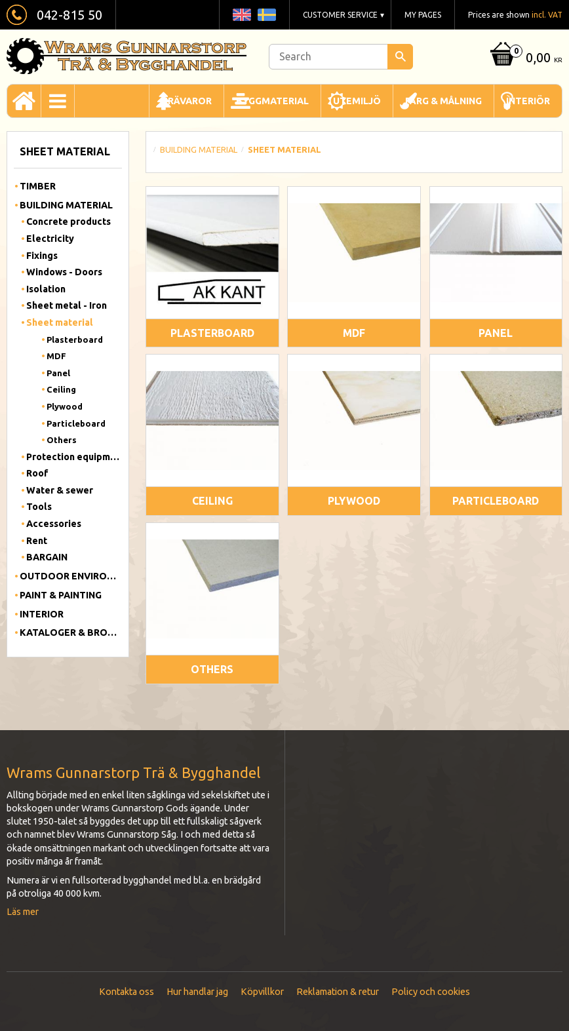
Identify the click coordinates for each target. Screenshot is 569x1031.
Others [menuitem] (62, 439)
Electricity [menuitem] (50, 238)
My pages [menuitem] (422, 14)
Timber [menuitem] (38, 186)
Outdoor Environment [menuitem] (71, 576)
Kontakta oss (126, 991)
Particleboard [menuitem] (76, 423)
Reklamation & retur (337, 991)
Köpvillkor (262, 991)
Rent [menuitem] (36, 540)
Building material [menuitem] (66, 205)
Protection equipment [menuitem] (74, 457)
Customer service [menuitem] (340, 14)
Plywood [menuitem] (65, 406)
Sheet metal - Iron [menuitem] (66, 305)
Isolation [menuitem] (46, 289)
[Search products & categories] (341, 56)
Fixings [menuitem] (42, 255)
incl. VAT (547, 14)
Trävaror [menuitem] (186, 101)
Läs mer (23, 911)
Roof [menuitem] (37, 473)
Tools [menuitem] (39, 506)
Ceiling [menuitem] (61, 389)
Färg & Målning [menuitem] (443, 101)
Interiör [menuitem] (528, 101)
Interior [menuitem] (42, 614)
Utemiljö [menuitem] (357, 101)
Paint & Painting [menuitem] (61, 595)
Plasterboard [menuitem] (75, 339)
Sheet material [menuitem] (59, 322)
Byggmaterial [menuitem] (272, 101)
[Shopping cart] (524, 59)
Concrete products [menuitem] (68, 221)
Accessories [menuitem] (53, 523)
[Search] (400, 56)
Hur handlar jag (197, 991)
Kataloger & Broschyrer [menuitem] (71, 632)
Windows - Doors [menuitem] (64, 272)
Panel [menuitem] (58, 373)
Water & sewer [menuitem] (59, 490)
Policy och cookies (430, 991)
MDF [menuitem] (56, 355)
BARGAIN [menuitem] (47, 557)
